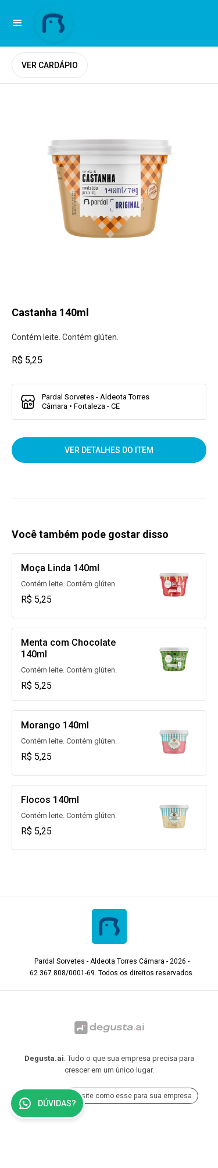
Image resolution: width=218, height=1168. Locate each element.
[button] (17, 23)
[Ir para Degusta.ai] (109, 1027)
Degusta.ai (44, 1058)
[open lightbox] (109, 193)
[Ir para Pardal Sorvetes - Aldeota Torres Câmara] (53, 23)
